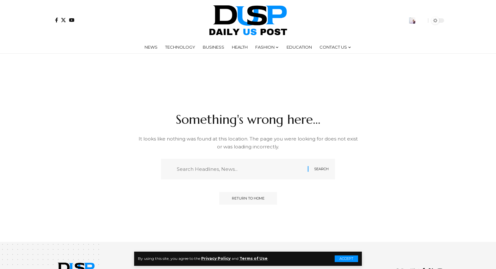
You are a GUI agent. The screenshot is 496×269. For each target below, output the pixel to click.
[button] (346, 258)
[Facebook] (56, 20)
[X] (63, 20)
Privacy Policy (216, 258)
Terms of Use (253, 258)
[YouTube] (71, 20)
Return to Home (248, 198)
